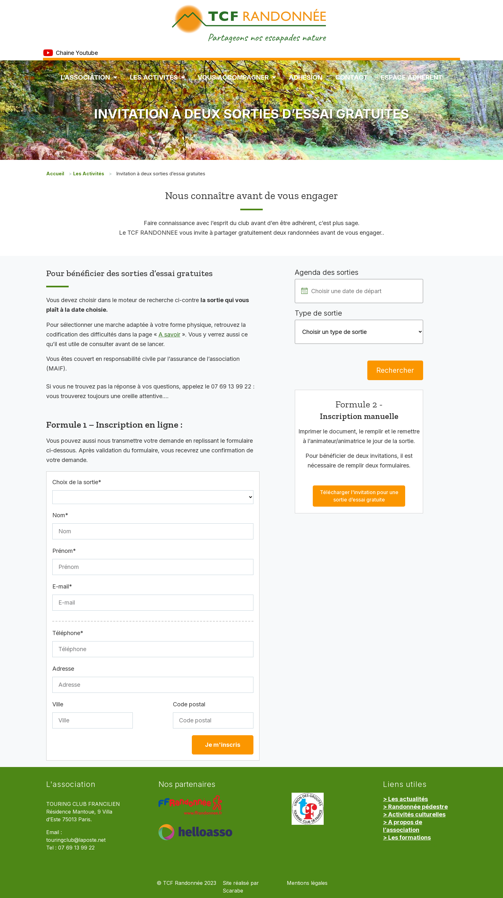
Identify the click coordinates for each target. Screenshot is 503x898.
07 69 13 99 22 (76, 848)
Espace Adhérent (412, 77)
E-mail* (62, 586)
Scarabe (233, 891)
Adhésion (305, 77)
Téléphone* (67, 633)
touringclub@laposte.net (76, 840)
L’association (89, 77)
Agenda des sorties (326, 272)
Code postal (189, 704)
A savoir (169, 334)
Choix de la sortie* (76, 482)
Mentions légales (307, 883)
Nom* (60, 515)
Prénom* (64, 550)
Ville (57, 704)
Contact (351, 77)
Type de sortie (318, 313)
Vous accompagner (237, 77)
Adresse (63, 668)
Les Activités (157, 77)
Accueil (55, 173)
